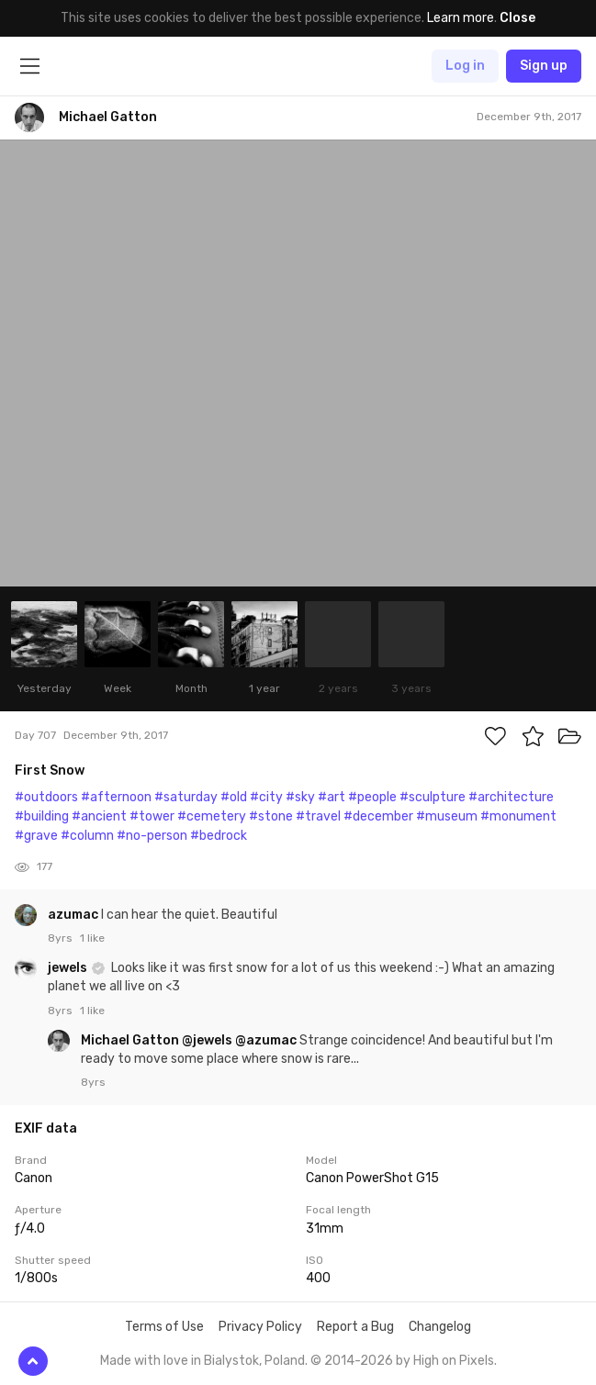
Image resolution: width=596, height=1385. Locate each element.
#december (378, 816)
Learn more (460, 18)
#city (266, 797)
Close (517, 18)
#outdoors (46, 797)
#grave (36, 835)
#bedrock (218, 835)
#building (42, 816)
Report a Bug (355, 1327)
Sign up (544, 65)
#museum (447, 816)
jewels (69, 968)
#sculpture (432, 797)
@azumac (266, 1040)
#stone (271, 816)
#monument (518, 816)
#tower (151, 816)
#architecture (511, 797)
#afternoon (116, 797)
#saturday (186, 797)
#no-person (152, 835)
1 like (92, 938)
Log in (465, 65)
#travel (318, 816)
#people (372, 797)
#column (87, 835)
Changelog (440, 1327)
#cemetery (211, 816)
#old (233, 797)
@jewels (207, 1040)
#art (331, 797)
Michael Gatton (131, 1040)
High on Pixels (453, 1360)
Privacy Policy (260, 1327)
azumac (74, 914)
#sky (300, 797)
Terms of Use (164, 1327)
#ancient (99, 816)
